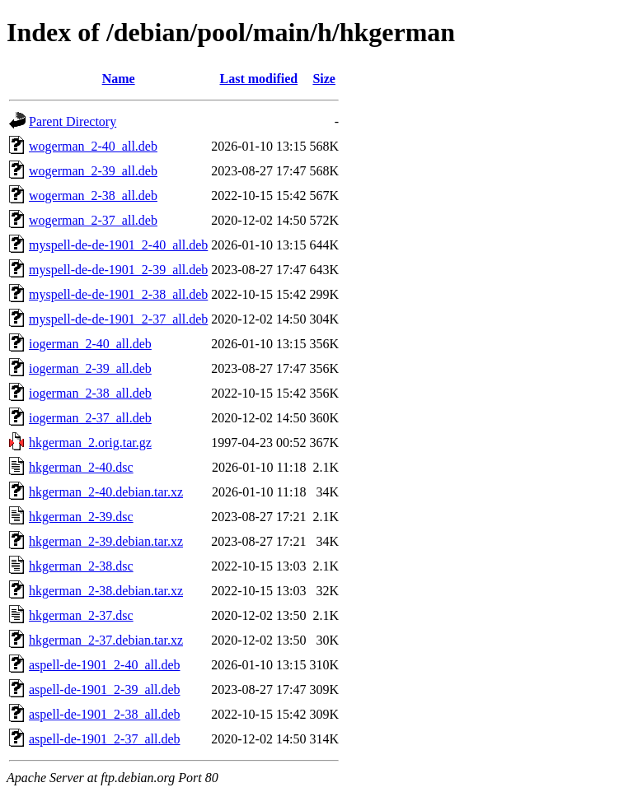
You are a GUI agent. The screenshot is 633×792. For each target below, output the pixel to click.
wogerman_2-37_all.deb (93, 220)
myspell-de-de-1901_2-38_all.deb (118, 294)
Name (118, 79)
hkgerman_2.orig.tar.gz (90, 443)
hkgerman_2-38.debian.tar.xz (106, 591)
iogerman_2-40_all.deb (90, 344)
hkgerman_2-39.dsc (81, 517)
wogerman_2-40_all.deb (93, 146)
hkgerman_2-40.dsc (81, 467)
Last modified (259, 79)
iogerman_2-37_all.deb (90, 418)
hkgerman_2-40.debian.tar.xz (106, 492)
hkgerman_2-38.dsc (81, 566)
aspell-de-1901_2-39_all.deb (105, 689)
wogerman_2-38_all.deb (93, 196)
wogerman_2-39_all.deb (93, 171)
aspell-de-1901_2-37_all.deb (105, 739)
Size (323, 79)
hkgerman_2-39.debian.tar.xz (106, 541)
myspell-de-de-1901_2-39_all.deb (118, 270)
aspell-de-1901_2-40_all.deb (105, 665)
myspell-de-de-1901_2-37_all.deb (118, 319)
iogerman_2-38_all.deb (90, 393)
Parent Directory (72, 121)
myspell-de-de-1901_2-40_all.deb (118, 245)
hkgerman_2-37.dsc (81, 615)
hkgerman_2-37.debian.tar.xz (106, 640)
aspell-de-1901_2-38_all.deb (105, 714)
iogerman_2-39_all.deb (90, 368)
